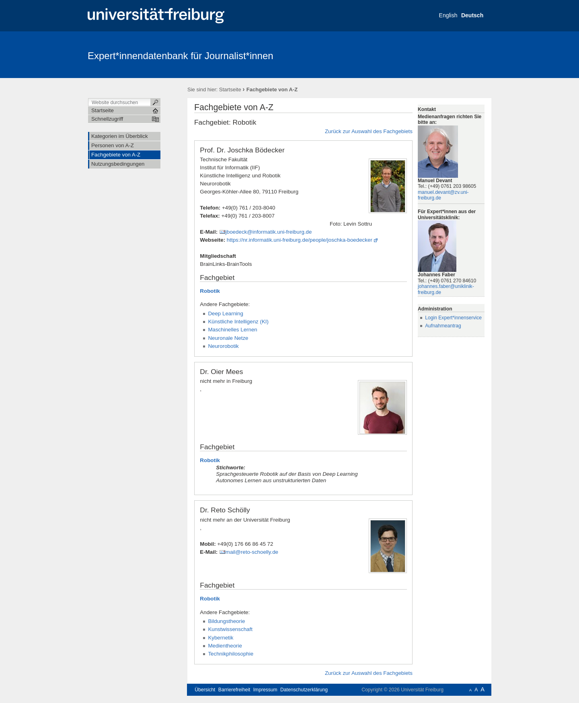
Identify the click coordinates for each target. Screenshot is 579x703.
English (448, 15)
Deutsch (472, 15)
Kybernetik (220, 638)
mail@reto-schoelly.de (252, 552)
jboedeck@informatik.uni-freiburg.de (269, 232)
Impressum (265, 690)
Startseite (230, 89)
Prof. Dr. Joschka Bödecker (242, 150)
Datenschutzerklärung (304, 690)
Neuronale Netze (228, 338)
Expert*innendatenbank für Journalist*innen (180, 55)
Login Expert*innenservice (453, 318)
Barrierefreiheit (234, 690)
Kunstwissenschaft (230, 629)
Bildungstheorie (226, 621)
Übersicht (205, 690)
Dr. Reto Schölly (225, 510)
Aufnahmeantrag (443, 326)
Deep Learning (225, 313)
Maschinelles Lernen (232, 330)
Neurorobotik (223, 346)
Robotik (210, 291)
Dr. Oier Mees (221, 372)
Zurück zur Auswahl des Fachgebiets (369, 131)
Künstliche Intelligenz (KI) (238, 322)
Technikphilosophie (230, 654)
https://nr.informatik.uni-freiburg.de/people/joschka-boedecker (299, 240)
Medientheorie (225, 646)
